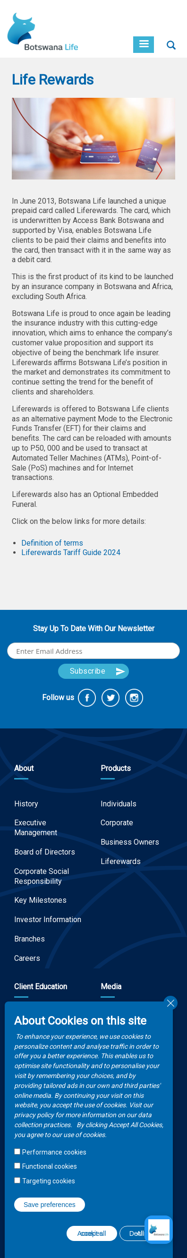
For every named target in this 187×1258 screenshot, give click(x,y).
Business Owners (130, 842)
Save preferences (50, 1204)
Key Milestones (40, 900)
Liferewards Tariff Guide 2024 (70, 552)
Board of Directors (44, 851)
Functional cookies (49, 1166)
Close (170, 1003)
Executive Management (35, 827)
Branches (29, 938)
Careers (27, 958)
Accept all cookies (91, 1233)
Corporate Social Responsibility (41, 876)
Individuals (118, 803)
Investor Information (47, 919)
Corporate (117, 822)
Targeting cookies (48, 1181)
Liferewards (121, 861)
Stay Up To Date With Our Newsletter (93, 628)
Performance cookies (54, 1152)
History (26, 803)
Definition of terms (52, 543)
